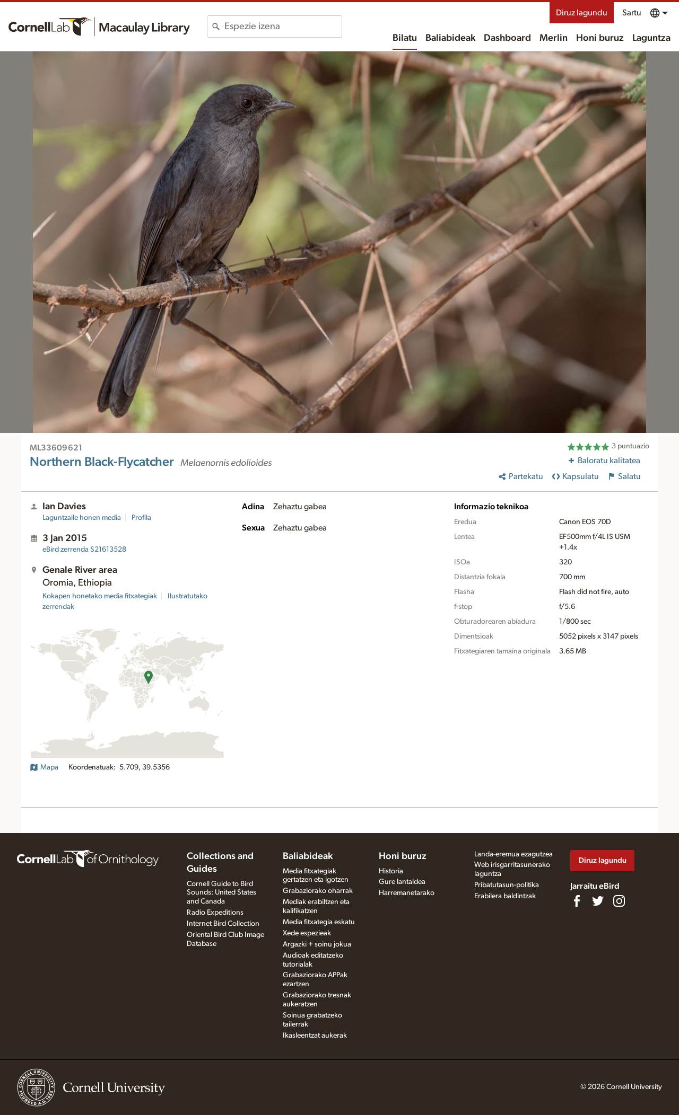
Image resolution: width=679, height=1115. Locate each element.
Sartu (631, 12)
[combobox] (283, 26)
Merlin (553, 38)
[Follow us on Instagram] (619, 901)
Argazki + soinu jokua (317, 944)
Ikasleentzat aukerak (315, 1035)
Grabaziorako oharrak (318, 891)
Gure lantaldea (402, 882)
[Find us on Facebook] (576, 901)
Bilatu (405, 38)
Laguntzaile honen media (81, 517)
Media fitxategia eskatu (319, 922)
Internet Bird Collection (223, 923)
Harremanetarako (406, 893)
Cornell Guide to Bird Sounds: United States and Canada (221, 893)
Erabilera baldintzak (505, 896)
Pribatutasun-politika (506, 885)
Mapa (44, 767)
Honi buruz (600, 38)
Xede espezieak (307, 933)
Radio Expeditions (215, 912)
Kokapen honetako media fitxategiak (99, 596)
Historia (391, 871)
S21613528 (84, 549)
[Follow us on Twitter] (597, 901)
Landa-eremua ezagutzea (513, 854)
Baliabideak (450, 38)
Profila (141, 517)
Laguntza (651, 38)
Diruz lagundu (581, 12)
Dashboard (507, 38)
